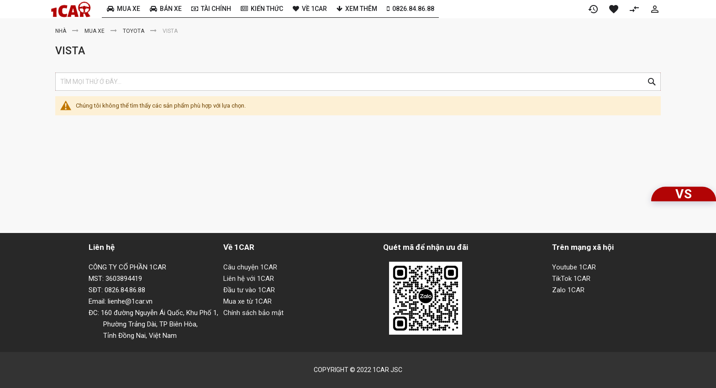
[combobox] (358, 81)
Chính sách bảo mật (253, 313)
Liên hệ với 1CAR (248, 278)
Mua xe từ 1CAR (247, 301)
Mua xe (95, 31)
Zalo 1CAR (568, 290)
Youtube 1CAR (574, 267)
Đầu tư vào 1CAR (249, 290)
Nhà (61, 31)
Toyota (134, 31)
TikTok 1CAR (571, 278)
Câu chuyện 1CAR (250, 267)
